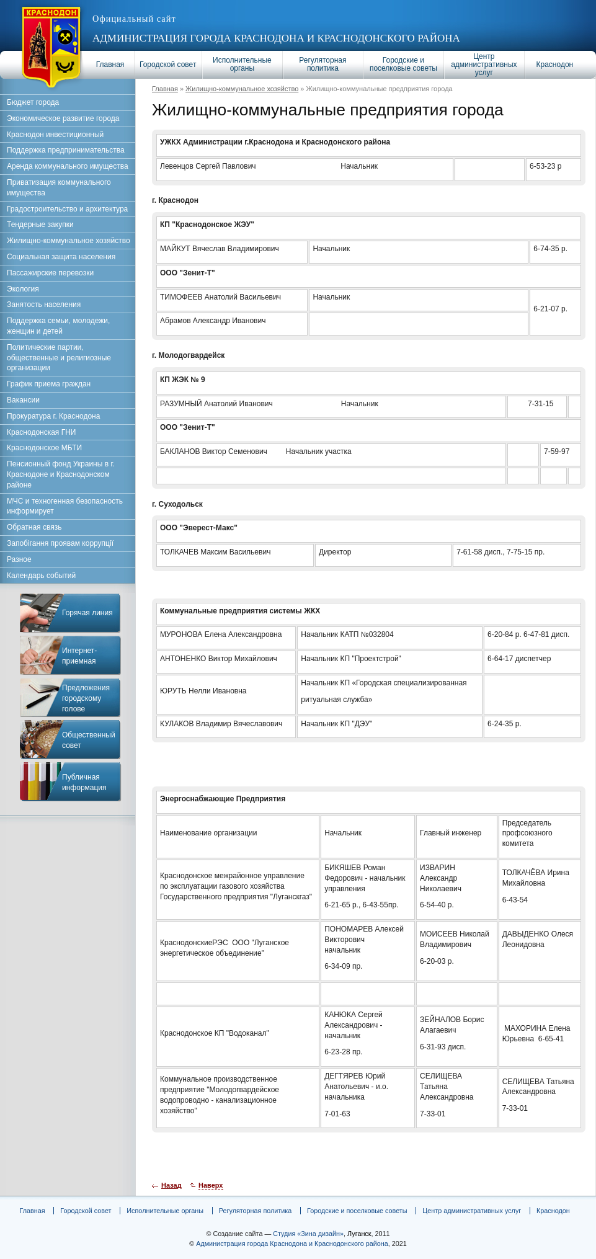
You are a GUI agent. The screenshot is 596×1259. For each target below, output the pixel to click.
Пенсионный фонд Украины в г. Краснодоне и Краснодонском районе (61, 474)
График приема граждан (49, 384)
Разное (19, 559)
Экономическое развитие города (63, 118)
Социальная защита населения (61, 256)
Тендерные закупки (40, 224)
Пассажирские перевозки (50, 273)
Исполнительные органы (242, 64)
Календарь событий (41, 575)
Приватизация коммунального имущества (59, 187)
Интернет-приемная (79, 655)
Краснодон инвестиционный (55, 134)
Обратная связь (34, 527)
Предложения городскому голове (86, 698)
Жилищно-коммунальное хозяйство (241, 88)
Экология (23, 289)
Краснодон (555, 64)
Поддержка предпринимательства (66, 150)
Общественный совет (88, 740)
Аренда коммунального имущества (67, 166)
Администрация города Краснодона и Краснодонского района (276, 38)
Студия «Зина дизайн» (308, 1233)
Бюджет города (33, 102)
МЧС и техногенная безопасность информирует (65, 506)
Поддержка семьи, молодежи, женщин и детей (58, 326)
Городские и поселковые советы (403, 64)
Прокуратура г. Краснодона (53, 416)
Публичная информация (84, 782)
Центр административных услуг (484, 64)
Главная (110, 64)
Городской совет (168, 64)
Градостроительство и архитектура (67, 209)
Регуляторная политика (322, 64)
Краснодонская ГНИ (41, 432)
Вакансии (23, 400)
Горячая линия (87, 612)
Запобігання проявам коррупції (60, 543)
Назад (171, 1185)
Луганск (359, 1233)
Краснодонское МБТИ (44, 447)
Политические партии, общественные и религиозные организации (59, 358)
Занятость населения (44, 304)
